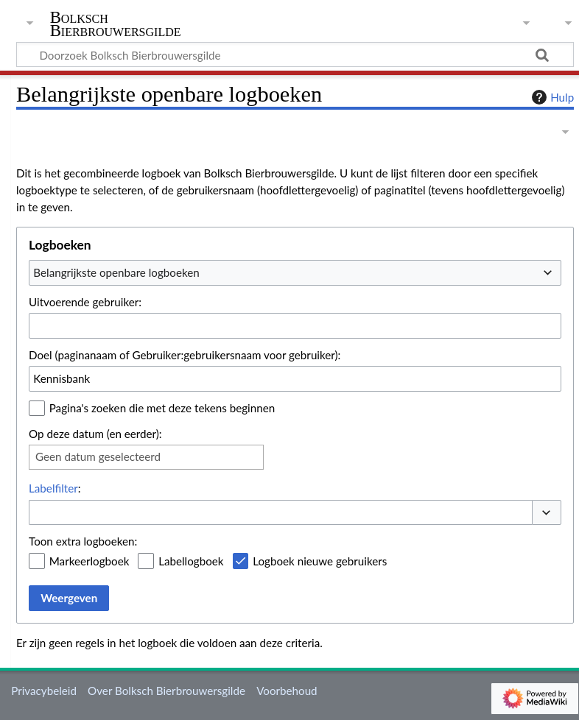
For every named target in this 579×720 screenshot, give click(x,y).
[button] (546, 513)
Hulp (551, 97)
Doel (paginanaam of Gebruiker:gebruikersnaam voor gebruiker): (184, 354)
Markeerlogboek (89, 561)
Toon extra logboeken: (83, 541)
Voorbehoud (286, 690)
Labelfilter (53, 488)
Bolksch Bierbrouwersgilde (115, 24)
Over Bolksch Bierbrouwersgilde (166, 690)
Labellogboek (190, 561)
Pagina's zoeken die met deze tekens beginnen (162, 407)
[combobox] (295, 272)
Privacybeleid (44, 690)
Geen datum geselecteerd (98, 456)
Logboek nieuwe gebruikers (320, 561)
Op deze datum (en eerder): (95, 433)
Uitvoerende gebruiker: (85, 301)
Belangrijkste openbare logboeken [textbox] (116, 272)
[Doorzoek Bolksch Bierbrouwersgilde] (295, 54)
